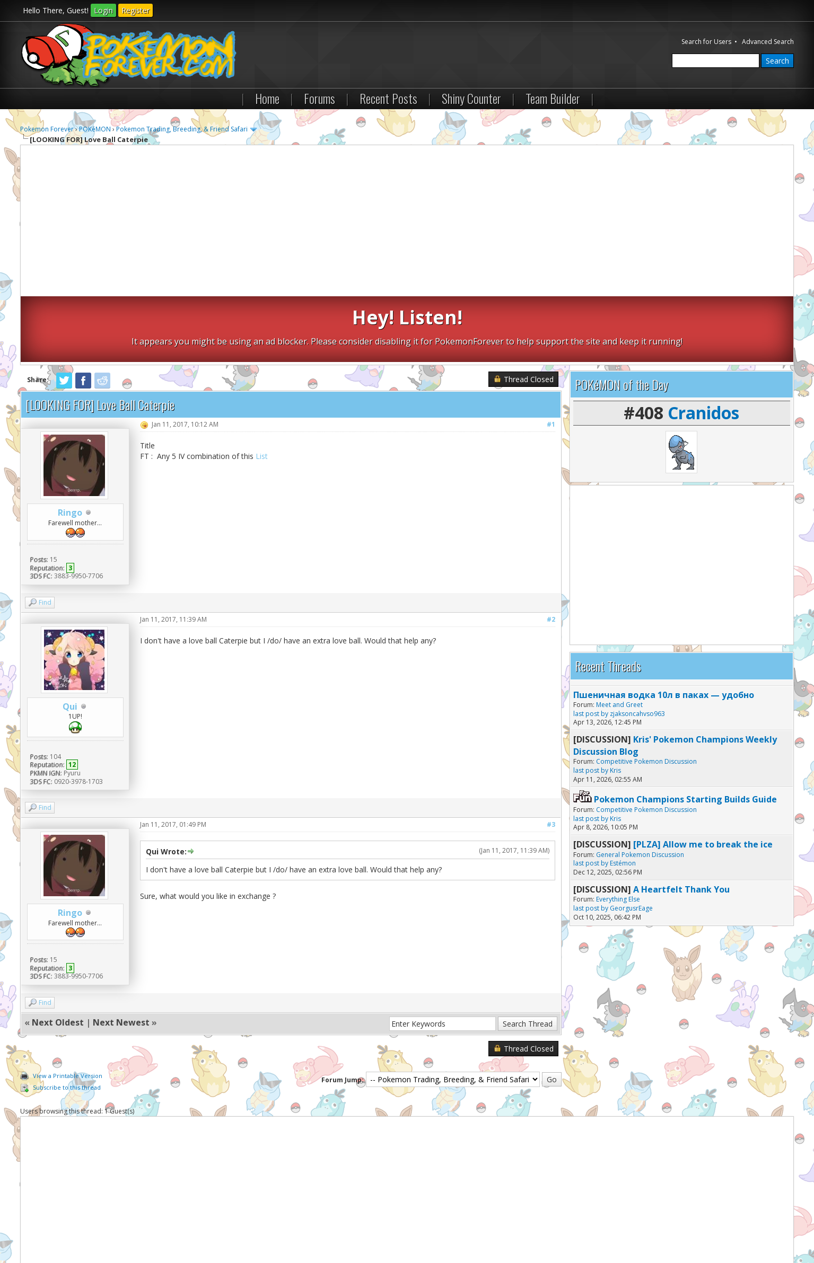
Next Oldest (58, 956)
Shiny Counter (471, 98)
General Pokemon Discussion (640, 788)
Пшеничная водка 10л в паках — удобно (663, 628)
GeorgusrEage (631, 842)
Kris (615, 704)
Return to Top (147, 1225)
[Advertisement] (407, 222)
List (262, 390)
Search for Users (706, 41)
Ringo (70, 447)
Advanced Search (768, 41)
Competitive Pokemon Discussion (646, 695)
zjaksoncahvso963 (637, 647)
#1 (551, 358)
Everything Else (618, 833)
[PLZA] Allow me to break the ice (703, 778)
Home (267, 98)
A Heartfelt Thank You (681, 823)
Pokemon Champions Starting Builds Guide (685, 733)
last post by (590, 647)
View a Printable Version (67, 1010)
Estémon (623, 797)
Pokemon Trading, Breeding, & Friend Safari (182, 129)
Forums (319, 98)
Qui (70, 641)
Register (135, 10)
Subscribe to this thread (67, 1022)
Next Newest (121, 956)
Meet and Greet (619, 638)
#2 (551, 553)
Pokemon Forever (47, 129)
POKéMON (95, 129)
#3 (551, 758)
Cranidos (703, 346)
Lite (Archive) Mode (203, 1225)
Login (103, 10)
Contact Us (42, 1225)
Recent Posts (388, 98)
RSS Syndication (262, 1225)
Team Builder (553, 98)
